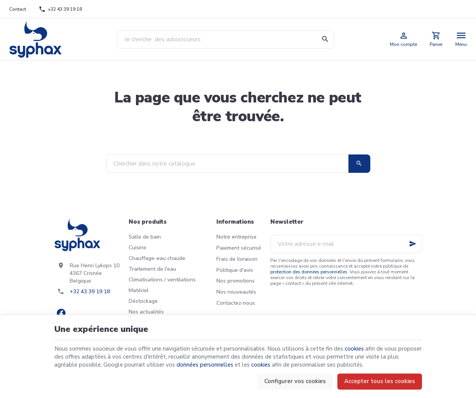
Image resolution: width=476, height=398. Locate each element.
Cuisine (137, 247)
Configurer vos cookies (295, 381)
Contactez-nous (235, 303)
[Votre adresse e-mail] (346, 244)
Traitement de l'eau (152, 269)
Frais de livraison (236, 259)
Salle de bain (145, 236)
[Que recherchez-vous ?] (225, 39)
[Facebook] (61, 313)
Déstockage (143, 301)
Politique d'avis (234, 270)
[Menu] (461, 39)
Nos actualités (146, 311)
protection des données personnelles (308, 272)
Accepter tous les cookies (379, 381)
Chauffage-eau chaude (157, 258)
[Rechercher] (325, 39)
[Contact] (18, 9)
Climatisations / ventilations (162, 279)
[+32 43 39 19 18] (60, 9)
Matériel (139, 290)
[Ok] (413, 244)
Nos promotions (235, 280)
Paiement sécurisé (238, 248)
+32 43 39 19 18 (90, 291)
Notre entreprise (236, 236)
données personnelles (205, 365)
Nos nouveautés (236, 292)
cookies (354, 349)
